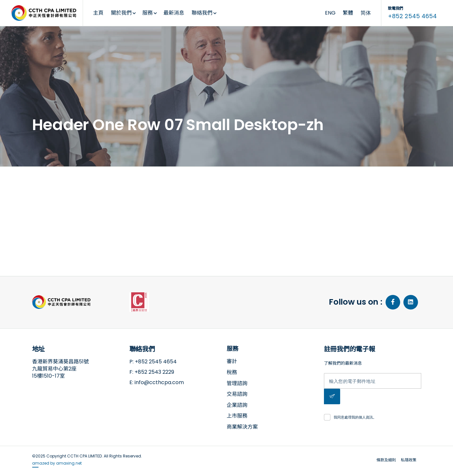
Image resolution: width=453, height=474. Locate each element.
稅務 (232, 372)
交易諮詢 (237, 394)
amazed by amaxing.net (57, 463)
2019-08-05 (66, 212)
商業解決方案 (242, 427)
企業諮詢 (237, 405)
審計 (232, 361)
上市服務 (237, 415)
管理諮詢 (237, 383)
